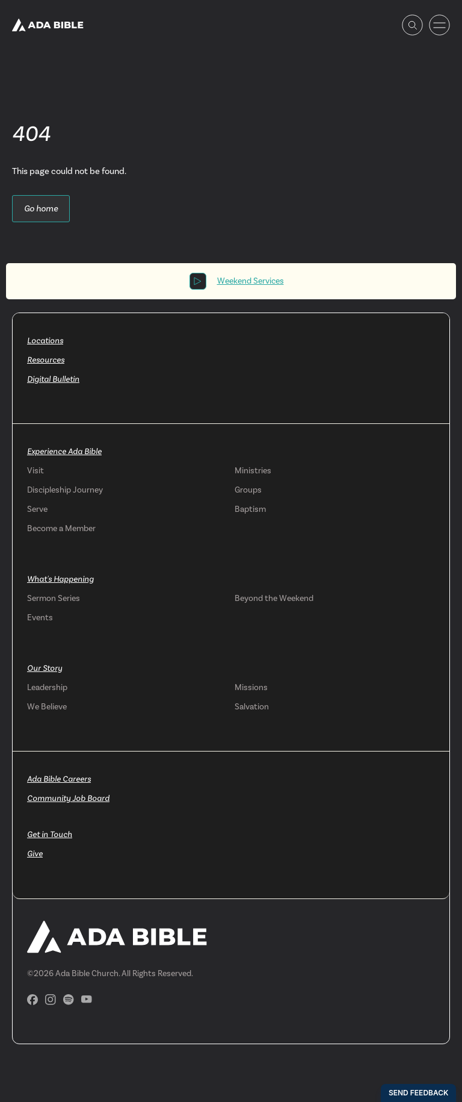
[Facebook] (32, 999)
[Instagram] (50, 999)
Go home (41, 208)
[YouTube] (86, 999)
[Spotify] (68, 999)
